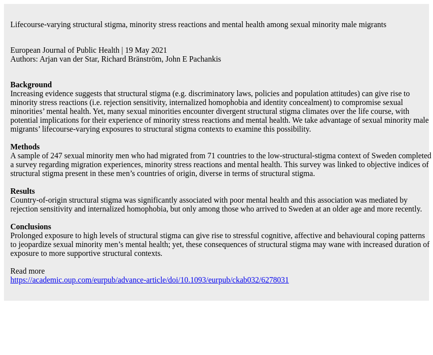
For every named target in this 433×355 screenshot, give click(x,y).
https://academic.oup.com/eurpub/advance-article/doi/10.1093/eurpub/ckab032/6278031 (149, 280)
